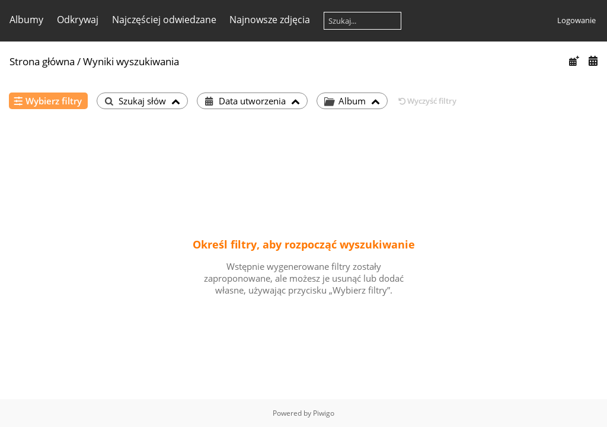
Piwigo (323, 413)
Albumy (26, 19)
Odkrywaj (77, 19)
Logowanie (576, 20)
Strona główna (42, 61)
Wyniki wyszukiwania (131, 61)
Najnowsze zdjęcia (269, 19)
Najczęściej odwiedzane (164, 19)
